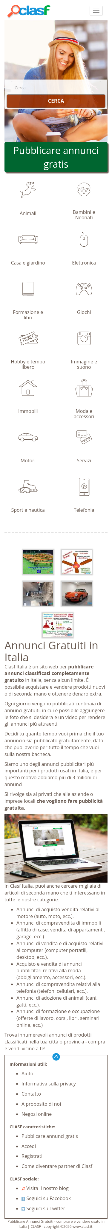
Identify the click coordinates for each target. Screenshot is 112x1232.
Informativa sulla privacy (49, 1083)
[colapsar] (96, 11)
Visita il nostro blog (45, 1188)
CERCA (56, 100)
